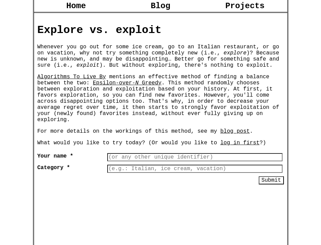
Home (76, 7)
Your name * (55, 180)
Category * (53, 193)
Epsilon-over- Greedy (127, 94)
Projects (244, 7)
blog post (235, 152)
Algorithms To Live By (71, 87)
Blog (161, 7)
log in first (239, 165)
